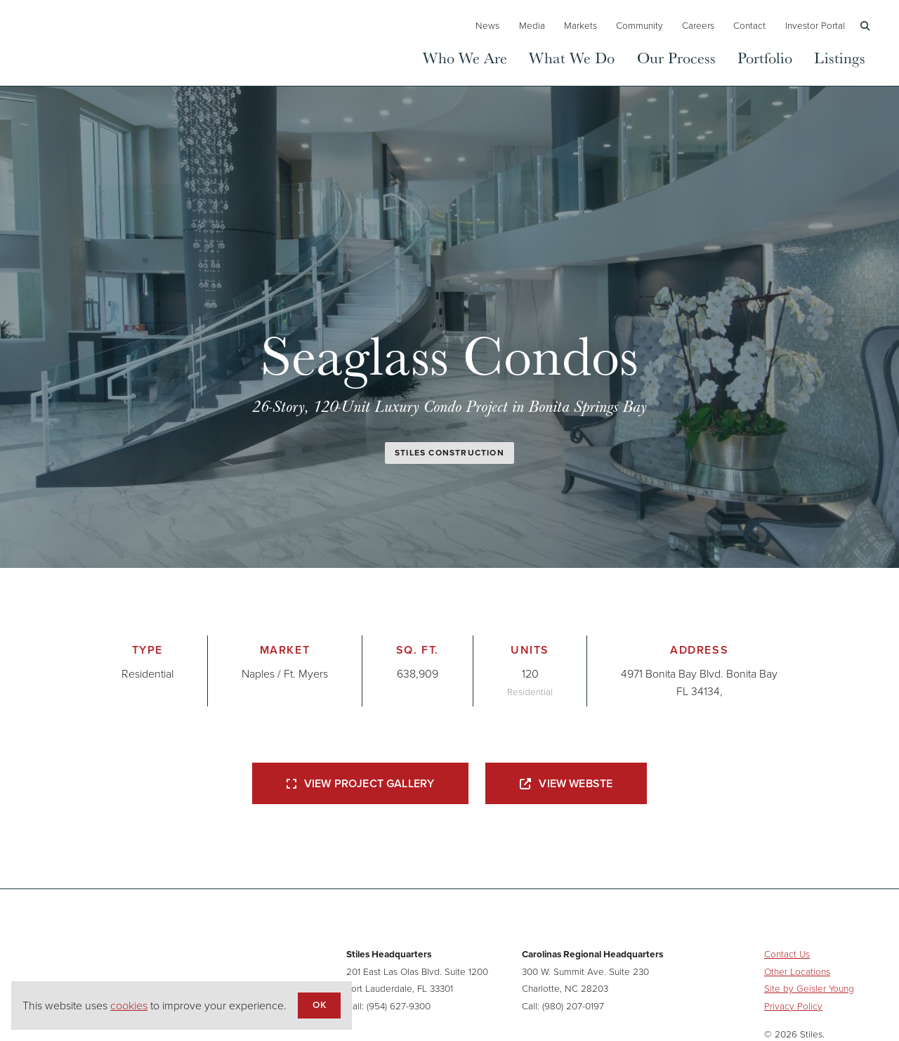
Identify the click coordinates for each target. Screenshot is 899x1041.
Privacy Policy (793, 1006)
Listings (839, 57)
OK (319, 1004)
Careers (698, 25)
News (487, 25)
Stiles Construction (449, 452)
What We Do (572, 57)
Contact (749, 25)
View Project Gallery (360, 783)
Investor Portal (815, 25)
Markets (580, 25)
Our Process (676, 57)
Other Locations (797, 971)
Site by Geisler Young (809, 988)
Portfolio (764, 57)
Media (532, 25)
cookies (128, 1005)
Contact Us (787, 954)
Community (639, 25)
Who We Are (465, 57)
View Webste (566, 783)
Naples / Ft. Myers (285, 674)
